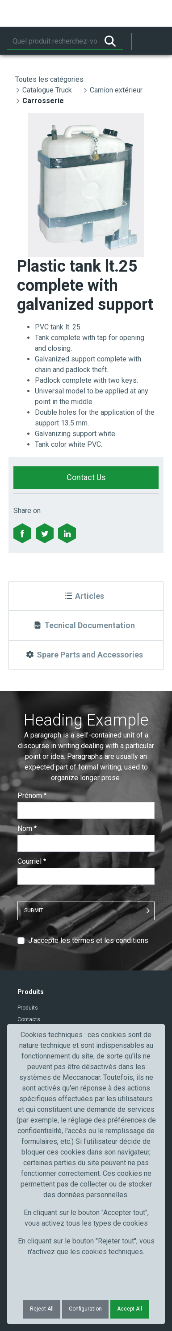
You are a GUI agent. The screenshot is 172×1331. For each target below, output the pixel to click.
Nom (27, 828)
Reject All (42, 1309)
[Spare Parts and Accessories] (86, 655)
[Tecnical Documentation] (86, 625)
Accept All (129, 1309)
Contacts (28, 1019)
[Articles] (86, 596)
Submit (33, 910)
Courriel (31, 861)
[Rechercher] (52, 41)
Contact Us (86, 477)
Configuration (85, 1309)
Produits (27, 1008)
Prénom (31, 795)
